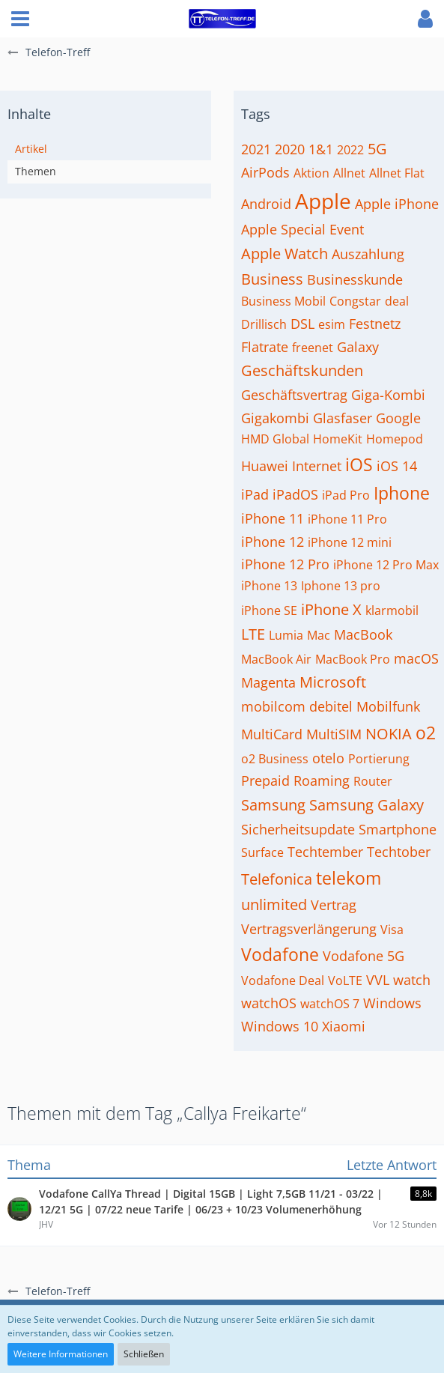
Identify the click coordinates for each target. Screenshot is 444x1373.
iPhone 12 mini (350, 542)
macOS (416, 658)
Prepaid (265, 780)
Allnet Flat (397, 173)
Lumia (286, 635)
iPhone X (331, 609)
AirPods (265, 172)
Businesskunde (355, 279)
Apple (323, 201)
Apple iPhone (397, 204)
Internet (316, 466)
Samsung (273, 805)
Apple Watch (284, 253)
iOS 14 (397, 466)
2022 (350, 150)
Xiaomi (343, 1026)
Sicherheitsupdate (298, 829)
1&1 (320, 149)
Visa (392, 929)
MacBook (363, 634)
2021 (256, 149)
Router (372, 781)
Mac (318, 635)
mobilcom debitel (297, 706)
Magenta (268, 682)
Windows (392, 1003)
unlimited (274, 904)
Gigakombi (275, 418)
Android (266, 204)
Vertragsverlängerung (309, 929)
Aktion (311, 173)
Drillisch (264, 324)
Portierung (379, 759)
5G (377, 149)
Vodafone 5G (363, 956)
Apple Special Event (302, 229)
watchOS (268, 1003)
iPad (255, 494)
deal (397, 301)
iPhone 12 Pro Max (386, 565)
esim (331, 324)
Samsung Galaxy (366, 805)
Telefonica (276, 879)
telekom (348, 878)
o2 (426, 733)
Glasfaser (342, 418)
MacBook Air (276, 659)
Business (272, 279)
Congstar (355, 301)
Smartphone (398, 829)
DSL (302, 324)
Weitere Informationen (60, 1354)
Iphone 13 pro (340, 586)
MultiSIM (334, 734)
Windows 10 (279, 1026)
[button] (20, 19)
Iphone (402, 493)
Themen (35, 171)
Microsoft (332, 682)
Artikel (31, 149)
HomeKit (337, 439)
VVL (377, 980)
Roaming (322, 780)
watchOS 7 (329, 1003)
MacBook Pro (352, 659)
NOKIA (388, 734)
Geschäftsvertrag (294, 395)
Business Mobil (283, 301)
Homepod (394, 439)
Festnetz (375, 324)
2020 (290, 149)
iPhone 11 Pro (347, 519)
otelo (328, 758)
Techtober (399, 852)
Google (398, 418)
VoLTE (345, 980)
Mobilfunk (388, 706)
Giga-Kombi (388, 395)
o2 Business (274, 759)
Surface (262, 852)
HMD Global (275, 439)
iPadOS (295, 494)
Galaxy (358, 347)
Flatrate (264, 347)
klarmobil (392, 610)
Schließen (144, 1354)
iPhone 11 (272, 518)
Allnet (349, 173)
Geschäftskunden (302, 370)
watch (412, 980)
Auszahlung (368, 254)
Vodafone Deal (282, 980)
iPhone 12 (272, 542)
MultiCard (271, 734)
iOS (359, 464)
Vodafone (280, 954)
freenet (312, 347)
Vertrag (333, 905)
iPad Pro (346, 495)
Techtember (325, 852)
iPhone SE (269, 610)
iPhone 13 (269, 586)
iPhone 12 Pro (285, 564)
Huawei (264, 466)
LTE (253, 634)
